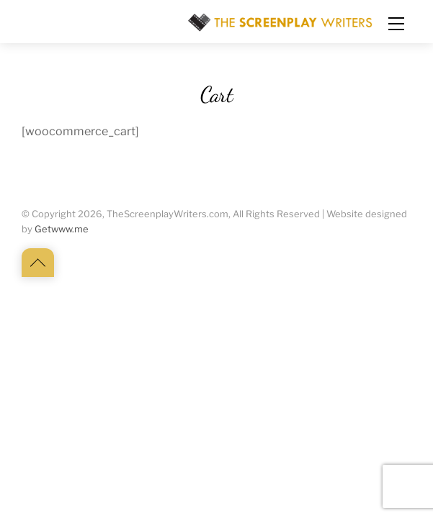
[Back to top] (38, 262)
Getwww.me (62, 229)
